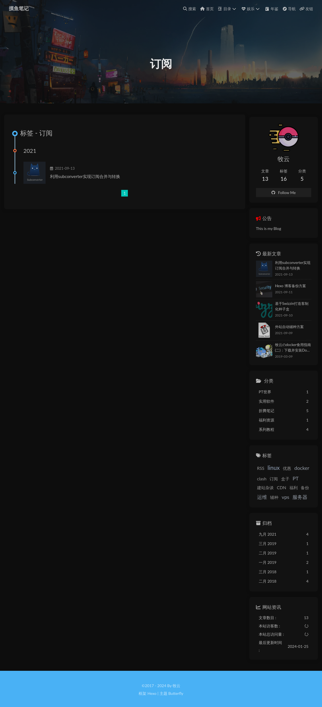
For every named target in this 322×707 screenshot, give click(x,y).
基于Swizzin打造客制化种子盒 (288, 311)
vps (252, 503)
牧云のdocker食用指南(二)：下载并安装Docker (285, 352)
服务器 (266, 503)
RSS (251, 472)
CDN (253, 493)
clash (253, 483)
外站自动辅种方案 (280, 331)
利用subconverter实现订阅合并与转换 (88, 185)
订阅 (265, 483)
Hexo (151, 692)
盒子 (276, 483)
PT (287, 483)
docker (293, 473)
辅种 (301, 493)
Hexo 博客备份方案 (281, 290)
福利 (265, 493)
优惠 (278, 472)
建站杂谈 (301, 483)
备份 (276, 493)
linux (265, 472)
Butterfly (175, 692)
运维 (289, 493)
